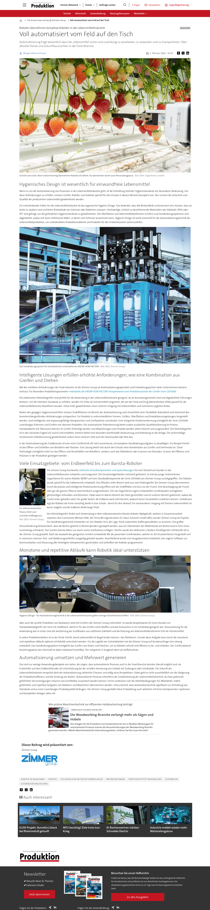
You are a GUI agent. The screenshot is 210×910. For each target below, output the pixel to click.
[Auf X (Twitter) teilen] (183, 53)
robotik (52, 779)
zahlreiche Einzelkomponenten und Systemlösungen (106, 470)
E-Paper (136, 5)
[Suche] (125, 5)
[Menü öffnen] (24, 5)
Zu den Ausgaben (137, 897)
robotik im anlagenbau (33, 779)
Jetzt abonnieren (39, 894)
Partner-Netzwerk (69, 4)
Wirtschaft (80, 13)
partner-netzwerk (115, 779)
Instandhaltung (97, 13)
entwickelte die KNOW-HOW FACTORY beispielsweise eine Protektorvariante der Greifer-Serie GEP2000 (122, 391)
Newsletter (154, 5)
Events (88, 4)
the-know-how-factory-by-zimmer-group (81, 779)
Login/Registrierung (179, 4)
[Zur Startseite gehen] (42, 5)
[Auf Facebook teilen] (179, 53)
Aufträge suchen (107, 4)
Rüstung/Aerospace (119, 13)
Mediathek (139, 13)
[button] (185, 819)
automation (171, 779)
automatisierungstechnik (34, 784)
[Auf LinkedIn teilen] (188, 53)
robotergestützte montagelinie (145, 779)
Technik (67, 13)
